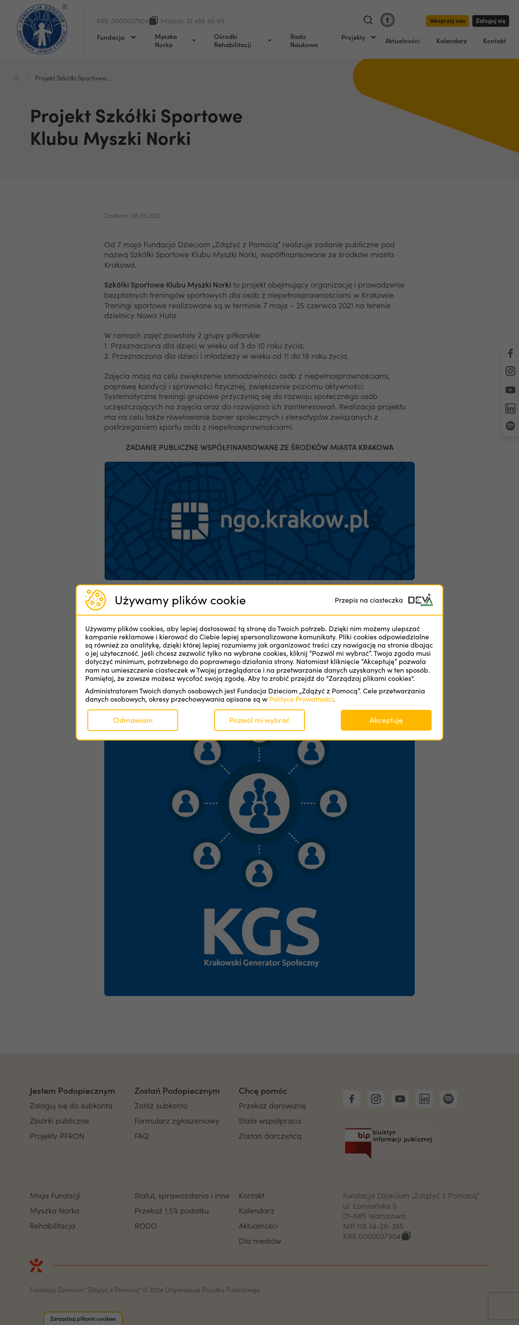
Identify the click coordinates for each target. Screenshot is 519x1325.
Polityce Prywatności (301, 698)
